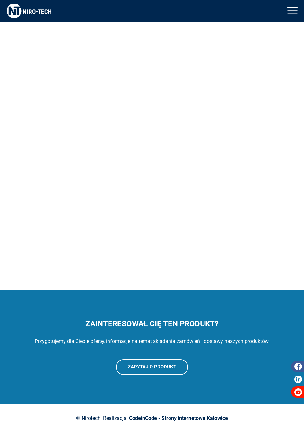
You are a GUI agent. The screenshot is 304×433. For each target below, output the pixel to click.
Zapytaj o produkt (152, 367)
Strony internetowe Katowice (194, 418)
